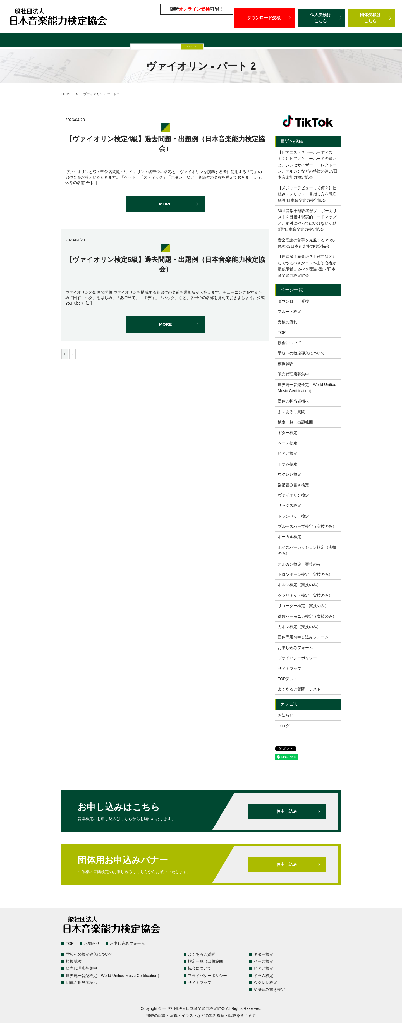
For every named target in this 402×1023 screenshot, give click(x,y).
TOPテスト (288, 679)
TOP (282, 332)
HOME (66, 94)
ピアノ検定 (287, 453)
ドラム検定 (287, 464)
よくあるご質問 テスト (299, 689)
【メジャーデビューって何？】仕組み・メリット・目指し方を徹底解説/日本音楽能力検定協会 (307, 194)
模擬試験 (172, 41)
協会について (289, 343)
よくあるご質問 (83, 41)
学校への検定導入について (131, 41)
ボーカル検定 (289, 537)
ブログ (283, 725)
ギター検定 (287, 432)
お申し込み (286, 811)
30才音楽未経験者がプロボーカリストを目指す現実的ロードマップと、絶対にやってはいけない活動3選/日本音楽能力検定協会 (307, 220)
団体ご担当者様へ (366, 41)
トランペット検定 (293, 516)
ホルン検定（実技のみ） (299, 585)
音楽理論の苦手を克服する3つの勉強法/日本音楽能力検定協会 (306, 243)
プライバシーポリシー (297, 658)
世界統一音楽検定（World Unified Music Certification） (285, 41)
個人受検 (321, 17)
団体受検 (371, 17)
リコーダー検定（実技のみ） (303, 605)
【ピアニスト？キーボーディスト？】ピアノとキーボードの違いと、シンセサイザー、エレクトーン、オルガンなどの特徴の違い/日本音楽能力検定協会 (308, 165)
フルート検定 (289, 311)
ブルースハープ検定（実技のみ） (307, 526)
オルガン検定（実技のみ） (301, 564)
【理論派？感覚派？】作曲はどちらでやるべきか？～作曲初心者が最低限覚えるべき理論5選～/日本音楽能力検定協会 (307, 265)
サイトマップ (289, 668)
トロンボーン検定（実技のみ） (305, 574)
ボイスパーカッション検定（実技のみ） (307, 550)
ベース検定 (287, 443)
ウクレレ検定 (289, 474)
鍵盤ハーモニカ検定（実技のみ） (307, 616)
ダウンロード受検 (265, 17)
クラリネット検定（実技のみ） (305, 595)
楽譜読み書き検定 (293, 485)
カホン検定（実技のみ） (299, 626)
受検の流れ (287, 322)
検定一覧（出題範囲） (40, 41)
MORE (165, 204)
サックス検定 (289, 505)
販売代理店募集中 (205, 41)
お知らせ (285, 715)
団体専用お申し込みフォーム (303, 637)
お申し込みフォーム (295, 647)
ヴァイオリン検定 (293, 495)
